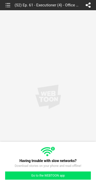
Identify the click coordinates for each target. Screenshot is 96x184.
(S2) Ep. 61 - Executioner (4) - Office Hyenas (48, 5)
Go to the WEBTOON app (48, 175)
